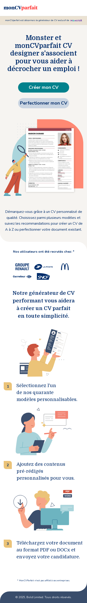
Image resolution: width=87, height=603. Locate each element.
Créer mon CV (43, 87)
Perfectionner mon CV (43, 103)
